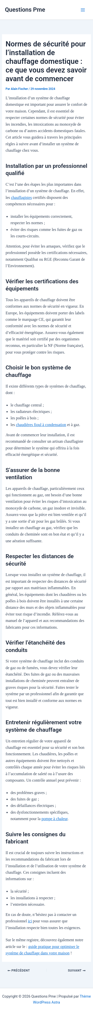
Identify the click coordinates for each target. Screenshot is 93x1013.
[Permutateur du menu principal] (83, 10)
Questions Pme (25, 9)
